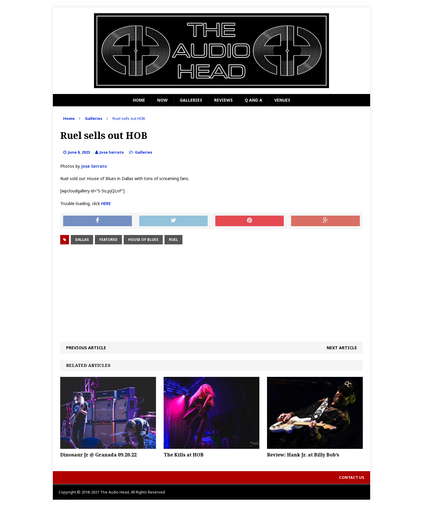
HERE (106, 203)
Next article (342, 347)
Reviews (223, 100)
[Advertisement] (211, 293)
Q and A (253, 100)
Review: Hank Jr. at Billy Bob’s (303, 454)
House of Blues (143, 239)
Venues (282, 100)
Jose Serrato (112, 152)
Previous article (86, 347)
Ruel (173, 239)
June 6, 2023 (79, 152)
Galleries (191, 100)
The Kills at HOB (184, 454)
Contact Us (351, 477)
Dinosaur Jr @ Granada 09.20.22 (98, 454)
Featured (108, 239)
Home (139, 100)
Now (162, 100)
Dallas (82, 239)
